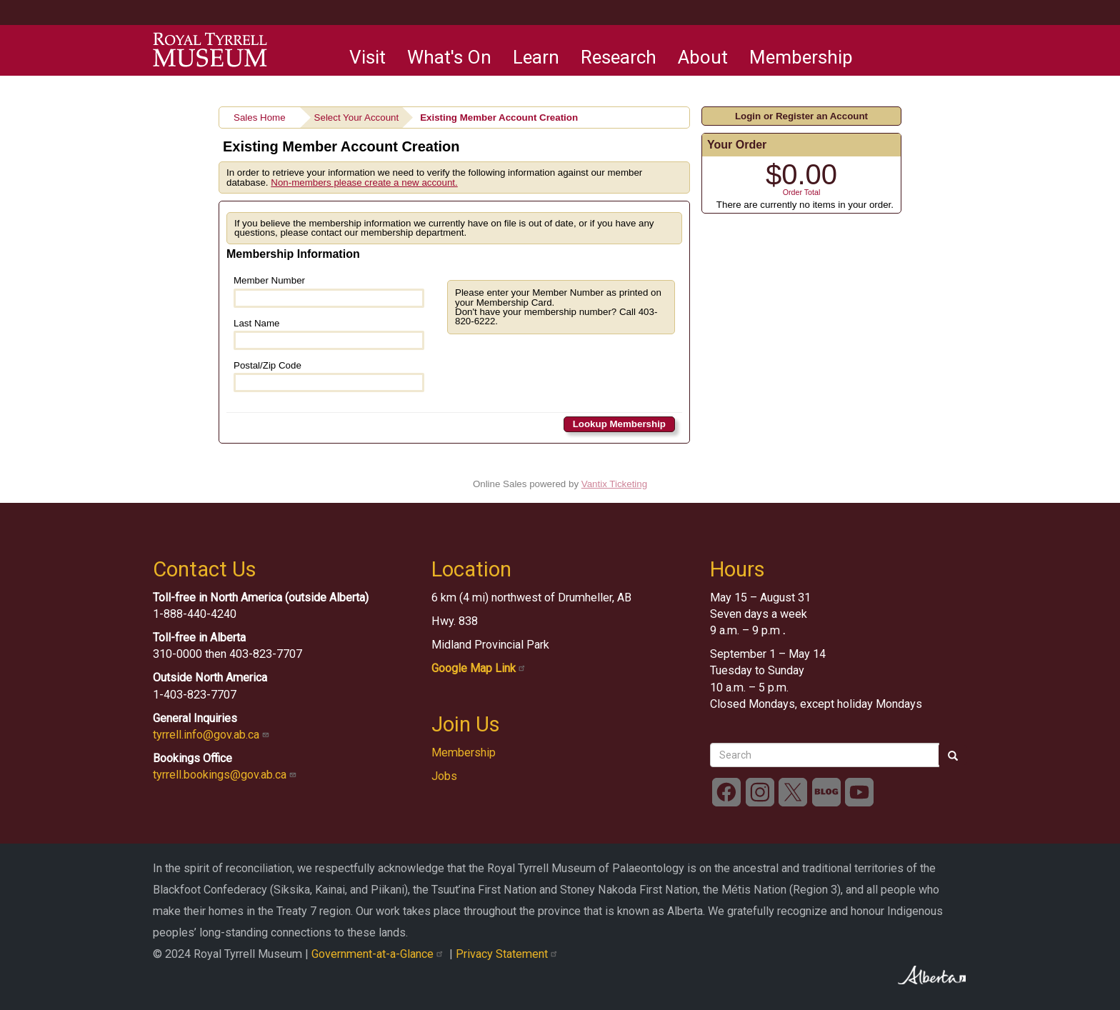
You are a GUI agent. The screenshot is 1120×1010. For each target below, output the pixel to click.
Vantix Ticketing (614, 484)
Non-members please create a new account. (364, 182)
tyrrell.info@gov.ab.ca (212, 734)
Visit (367, 57)
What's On (449, 57)
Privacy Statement (508, 954)
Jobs (444, 776)
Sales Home (260, 117)
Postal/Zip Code (329, 376)
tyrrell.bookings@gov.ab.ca (226, 774)
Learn (536, 57)
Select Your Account (356, 117)
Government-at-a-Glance (380, 954)
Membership (801, 57)
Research (618, 57)
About (703, 57)
